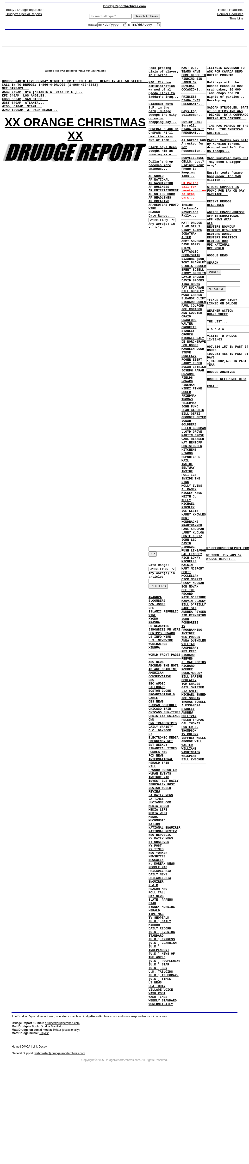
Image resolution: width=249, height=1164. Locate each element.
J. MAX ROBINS (193, 778)
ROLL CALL (157, 955)
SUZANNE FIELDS (188, 434)
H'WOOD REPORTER (163, 808)
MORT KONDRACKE (189, 607)
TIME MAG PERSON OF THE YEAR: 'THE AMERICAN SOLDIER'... (227, 140)
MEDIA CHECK (159, 851)
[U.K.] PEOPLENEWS (165, 1037)
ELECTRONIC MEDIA (164, 769)
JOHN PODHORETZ (189, 728)
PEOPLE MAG (158, 924)
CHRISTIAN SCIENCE (165, 743)
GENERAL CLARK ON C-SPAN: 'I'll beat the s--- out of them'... (164, 147)
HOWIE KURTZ (191, 626)
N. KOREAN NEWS (162, 920)
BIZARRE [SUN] (193, 294)
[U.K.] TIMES (160, 1058)
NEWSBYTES (157, 911)
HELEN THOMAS (192, 847)
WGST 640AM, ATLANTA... (23, 111)
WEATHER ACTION (220, 348)
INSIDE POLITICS (188, 551)
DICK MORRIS (191, 678)
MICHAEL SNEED (193, 817)
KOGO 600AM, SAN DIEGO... (25, 107)
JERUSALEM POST (162, 825)
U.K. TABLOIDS (161, 1050)
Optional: (93, 25)
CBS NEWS (156, 726)
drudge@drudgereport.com (62, 1108)
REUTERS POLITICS (222, 266)
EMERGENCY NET (161, 773)
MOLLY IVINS (191, 566)
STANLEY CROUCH (188, 382)
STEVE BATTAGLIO (189, 283)
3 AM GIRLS (190, 255)
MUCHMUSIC (157, 868)
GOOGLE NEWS (217, 287)
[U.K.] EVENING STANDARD (162, 1004)
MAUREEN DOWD (192, 402)
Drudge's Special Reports (24, 14)
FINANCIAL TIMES (163, 782)
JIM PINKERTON (193, 722)
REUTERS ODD (217, 270)
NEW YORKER (158, 907)
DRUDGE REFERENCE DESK (226, 426)
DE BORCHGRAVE (193, 393)
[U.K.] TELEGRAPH (164, 1054)
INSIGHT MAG (159, 816)
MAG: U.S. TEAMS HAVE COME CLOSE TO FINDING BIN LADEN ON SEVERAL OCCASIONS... (193, 82)
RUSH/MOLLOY (191, 791)
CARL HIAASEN (192, 510)
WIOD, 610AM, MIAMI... (22, 115)
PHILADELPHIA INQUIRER (160, 939)
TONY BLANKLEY (193, 298)
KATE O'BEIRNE (193, 700)
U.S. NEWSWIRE (161, 654)
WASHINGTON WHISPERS (190, 888)
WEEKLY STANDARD (163, 1084)
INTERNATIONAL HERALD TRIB (161, 797)
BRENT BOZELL (192, 307)
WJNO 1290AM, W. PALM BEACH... (30, 120)
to (129, 25)
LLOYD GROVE (191, 501)
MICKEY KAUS (191, 575)
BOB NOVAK (189, 687)
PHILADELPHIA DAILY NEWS (160, 931)
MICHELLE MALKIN (188, 659)
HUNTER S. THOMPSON (189, 858)
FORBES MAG (158, 786)
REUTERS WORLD (219, 262)
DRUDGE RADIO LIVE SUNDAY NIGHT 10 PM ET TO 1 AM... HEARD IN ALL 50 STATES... (75, 85)
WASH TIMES (158, 1080)
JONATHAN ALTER (188, 265)
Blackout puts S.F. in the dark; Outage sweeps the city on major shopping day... (163, 122)
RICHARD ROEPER (188, 784)
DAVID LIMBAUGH (188, 637)
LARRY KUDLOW (192, 622)
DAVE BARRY (190, 276)
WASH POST (157, 1076)
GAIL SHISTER (192, 808)
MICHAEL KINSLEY (188, 590)
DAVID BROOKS (192, 320)
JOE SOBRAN (190, 821)
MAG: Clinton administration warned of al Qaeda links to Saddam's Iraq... (164, 94)
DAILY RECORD (160, 998)
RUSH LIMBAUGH (193, 644)
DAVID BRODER (192, 315)
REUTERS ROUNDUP (221, 253)
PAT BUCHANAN (192, 328)
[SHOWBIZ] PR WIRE (165, 641)
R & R (153, 946)
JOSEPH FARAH (192, 428)
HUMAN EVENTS (160, 812)
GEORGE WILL (191, 873)
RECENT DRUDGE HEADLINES (219, 225)
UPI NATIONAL (218, 275)
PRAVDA (154, 632)
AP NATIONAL (159, 199)
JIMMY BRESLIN (193, 311)
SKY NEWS (156, 959)
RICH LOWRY (190, 652)
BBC (151, 700)
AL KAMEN (188, 570)
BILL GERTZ (190, 480)
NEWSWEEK (156, 916)
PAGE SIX (188, 713)
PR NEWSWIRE (159, 636)
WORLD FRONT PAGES (165, 670)
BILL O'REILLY (193, 709)
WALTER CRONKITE (188, 374)
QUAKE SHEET (217, 352)
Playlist (44, 1118)
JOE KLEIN (189, 596)
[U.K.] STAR (159, 1041)
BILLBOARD (157, 708)
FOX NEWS (156, 790)
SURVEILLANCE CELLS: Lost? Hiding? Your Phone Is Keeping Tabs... (192, 186)
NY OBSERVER (159, 894)
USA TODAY (157, 1067)
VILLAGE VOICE (161, 1071)
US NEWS (155, 1063)
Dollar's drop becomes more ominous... (161, 182)
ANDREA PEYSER (193, 717)
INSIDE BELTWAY (188, 542)
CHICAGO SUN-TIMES (165, 739)
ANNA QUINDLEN (193, 752)
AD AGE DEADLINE (163, 687)
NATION (154, 873)
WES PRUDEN (190, 748)
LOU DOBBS (189, 397)
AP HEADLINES (160, 221)
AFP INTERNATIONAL (223, 240)
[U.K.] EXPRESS (162, 1011)
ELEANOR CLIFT (193, 341)
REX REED (188, 765)
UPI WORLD (215, 279)
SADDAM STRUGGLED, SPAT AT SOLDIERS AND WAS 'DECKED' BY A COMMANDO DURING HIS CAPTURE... (227, 121)
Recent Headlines (230, 10)
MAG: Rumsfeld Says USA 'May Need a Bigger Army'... (227, 178)
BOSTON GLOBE (160, 713)
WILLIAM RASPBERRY (189, 758)
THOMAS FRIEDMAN (188, 464)
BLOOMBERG (157, 606)
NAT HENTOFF (191, 514)
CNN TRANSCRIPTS (163, 752)
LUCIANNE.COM (160, 847)
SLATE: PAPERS (161, 963)
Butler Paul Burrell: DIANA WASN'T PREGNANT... (192, 139)
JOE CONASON (191, 354)
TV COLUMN (189, 864)
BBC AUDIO (157, 704)
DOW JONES (157, 610)
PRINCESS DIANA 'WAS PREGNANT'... (192, 107)
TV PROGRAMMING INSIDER (191, 739)
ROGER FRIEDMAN (188, 456)
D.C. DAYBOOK (160, 760)
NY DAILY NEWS (161, 890)
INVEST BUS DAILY (164, 821)
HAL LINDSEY (191, 648)
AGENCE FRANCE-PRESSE (225, 236)
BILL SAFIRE (191, 795)
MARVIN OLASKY (193, 704)
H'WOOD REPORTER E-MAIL (191, 531)
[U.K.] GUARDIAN (163, 1015)
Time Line (236, 18)
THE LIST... (217, 360)
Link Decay (39, 1131)
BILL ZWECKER (192, 894)
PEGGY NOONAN (192, 683)
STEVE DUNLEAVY (188, 408)
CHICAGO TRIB (160, 734)
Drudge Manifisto (51, 1111)
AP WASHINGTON (161, 204)
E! (150, 765)
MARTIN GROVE (192, 505)
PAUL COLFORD (192, 350)
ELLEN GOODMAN (193, 497)
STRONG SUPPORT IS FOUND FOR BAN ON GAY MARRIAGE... (225, 211)
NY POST (155, 899)
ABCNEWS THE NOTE (164, 682)
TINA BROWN (190, 324)
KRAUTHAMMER (191, 614)
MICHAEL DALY (192, 389)
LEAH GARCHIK (192, 475)
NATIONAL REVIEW (163, 881)
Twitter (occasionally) (66, 1114)
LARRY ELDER (191, 419)
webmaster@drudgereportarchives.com (60, 1138)
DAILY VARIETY (161, 756)
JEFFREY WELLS (193, 869)
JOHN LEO (188, 631)
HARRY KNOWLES (193, 601)
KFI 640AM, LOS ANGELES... (26, 102)
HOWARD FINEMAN (188, 443)
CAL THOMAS (190, 851)
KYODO (153, 628)
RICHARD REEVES (188, 771)
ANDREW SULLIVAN (188, 840)
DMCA (26, 1131)
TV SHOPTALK (159, 985)
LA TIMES (156, 842)
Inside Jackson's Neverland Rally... (189, 236)
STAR (152, 968)
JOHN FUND (189, 471)
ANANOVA (155, 602)
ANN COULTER (191, 359)
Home (15, 1131)
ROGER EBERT (191, 415)
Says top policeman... (192, 122)
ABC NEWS (156, 678)
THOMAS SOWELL (193, 825)
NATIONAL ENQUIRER (165, 877)
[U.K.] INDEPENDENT (159, 1022)
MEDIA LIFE (158, 855)
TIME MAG (156, 981)
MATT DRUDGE (191, 251)
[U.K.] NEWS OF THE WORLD (162, 1030)
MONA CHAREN (191, 337)
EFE (151, 615)
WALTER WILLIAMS (188, 879)
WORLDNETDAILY (161, 1089)
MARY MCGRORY (192, 665)
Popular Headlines (230, 14)
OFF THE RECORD (188, 693)
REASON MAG (158, 950)
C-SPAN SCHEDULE (163, 730)
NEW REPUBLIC (160, 886)
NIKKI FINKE (191, 449)
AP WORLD (156, 195)
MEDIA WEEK (158, 860)
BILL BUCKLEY (192, 333)
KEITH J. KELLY (188, 581)
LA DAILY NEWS (161, 838)
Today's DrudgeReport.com (25, 10)
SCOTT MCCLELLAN (189, 672)
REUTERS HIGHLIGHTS (224, 257)
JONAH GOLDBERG (188, 490)
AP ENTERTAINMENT (164, 212)
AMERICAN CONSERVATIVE (160, 693)
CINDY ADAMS (191, 259)
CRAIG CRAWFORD (188, 365)
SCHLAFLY (188, 799)
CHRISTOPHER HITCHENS (191, 520)
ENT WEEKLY (158, 778)
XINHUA (154, 662)
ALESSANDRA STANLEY (190, 832)
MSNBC (153, 864)
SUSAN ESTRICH (193, 423)
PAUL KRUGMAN (192, 618)
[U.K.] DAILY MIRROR (160, 991)
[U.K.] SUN (158, 1045)
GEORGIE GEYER (193, 484)
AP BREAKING (159, 225)
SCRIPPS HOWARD (162, 645)
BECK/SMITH (190, 289)
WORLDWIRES (158, 658)
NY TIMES (156, 903)
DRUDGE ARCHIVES (221, 418)
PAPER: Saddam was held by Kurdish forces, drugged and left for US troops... (227, 159)
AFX (209, 249)
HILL (152, 803)
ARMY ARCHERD (192, 272)
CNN (151, 747)
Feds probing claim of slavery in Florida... (164, 73)
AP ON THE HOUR (162, 217)
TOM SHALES (190, 804)
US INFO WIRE (160, 649)
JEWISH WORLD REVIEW (160, 831)
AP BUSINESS (159, 208)
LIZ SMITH (189, 812)
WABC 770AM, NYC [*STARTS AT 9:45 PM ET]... (42, 98)
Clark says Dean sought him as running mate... (163, 166)
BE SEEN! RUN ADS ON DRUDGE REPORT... (223, 559)
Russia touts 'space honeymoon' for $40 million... (225, 194)
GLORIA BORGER (193, 302)
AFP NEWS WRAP (219, 244)
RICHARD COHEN (193, 346)
